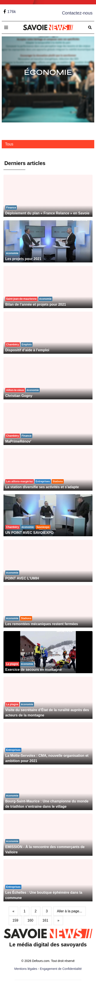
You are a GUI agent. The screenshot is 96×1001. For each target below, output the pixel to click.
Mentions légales (25, 969)
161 (45, 920)
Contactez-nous (77, 13)
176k (11, 11)
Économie (48, 72)
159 (15, 920)
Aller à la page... (69, 911)
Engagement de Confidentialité (61, 969)
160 (30, 920)
